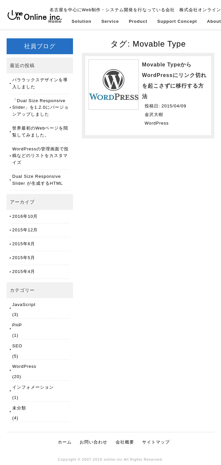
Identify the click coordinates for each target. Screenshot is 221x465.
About (214, 21)
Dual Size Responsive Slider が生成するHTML (37, 180)
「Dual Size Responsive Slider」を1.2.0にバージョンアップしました (40, 107)
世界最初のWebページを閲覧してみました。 (40, 131)
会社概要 (125, 442)
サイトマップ (156, 442)
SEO (17, 345)
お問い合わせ (93, 442)
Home (55, 21)
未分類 (19, 408)
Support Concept (177, 21)
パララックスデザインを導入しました (40, 83)
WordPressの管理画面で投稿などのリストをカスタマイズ (40, 155)
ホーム (65, 442)
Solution (82, 21)
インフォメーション (33, 387)
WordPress (24, 366)
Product (138, 21)
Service (110, 21)
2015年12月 (25, 229)
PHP (17, 325)
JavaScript (24, 304)
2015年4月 (23, 271)
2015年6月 (23, 243)
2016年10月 (25, 216)
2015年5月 (23, 257)
